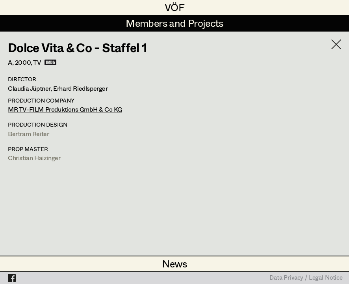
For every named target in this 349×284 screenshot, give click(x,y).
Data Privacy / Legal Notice (306, 278)
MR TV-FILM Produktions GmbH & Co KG (65, 109)
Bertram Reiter (28, 133)
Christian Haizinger (34, 158)
